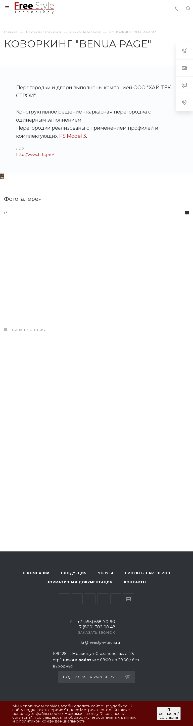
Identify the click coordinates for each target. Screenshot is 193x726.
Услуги (105, 573)
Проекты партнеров (147, 573)
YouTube (90, 598)
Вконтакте (64, 598)
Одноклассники (103, 598)
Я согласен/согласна (169, 713)
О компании (36, 573)
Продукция (73, 573)
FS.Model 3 (72, 136)
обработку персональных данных (102, 717)
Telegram (77, 598)
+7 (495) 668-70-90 (96, 622)
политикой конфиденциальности (52, 721)
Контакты (135, 582)
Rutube (128, 598)
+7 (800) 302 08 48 (96, 627)
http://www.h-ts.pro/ (35, 154)
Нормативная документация (79, 582)
